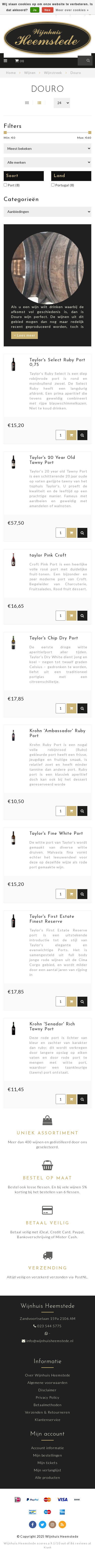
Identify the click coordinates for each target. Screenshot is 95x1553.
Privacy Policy (47, 1397)
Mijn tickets (48, 1463)
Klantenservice (48, 1420)
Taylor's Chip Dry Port (53, 638)
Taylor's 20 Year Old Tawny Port (52, 460)
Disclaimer (47, 1390)
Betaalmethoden (48, 1405)
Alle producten (47, 1477)
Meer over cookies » (72, 10)
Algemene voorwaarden (47, 1382)
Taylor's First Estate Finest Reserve (51, 919)
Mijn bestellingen (47, 1455)
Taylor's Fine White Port (56, 833)
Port (14, 185)
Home (11, 73)
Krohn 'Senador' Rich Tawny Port (52, 1027)
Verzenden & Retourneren (47, 1412)
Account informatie (47, 1448)
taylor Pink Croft (48, 555)
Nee (48, 10)
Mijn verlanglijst (47, 1470)
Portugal (64, 185)
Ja (35, 10)
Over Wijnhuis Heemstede (47, 1375)
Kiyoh (47, 1547)
